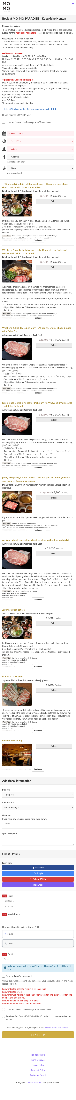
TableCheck (38, 885)
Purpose (6, 789)
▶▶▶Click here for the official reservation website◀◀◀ (30, 109)
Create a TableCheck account (17, 976)
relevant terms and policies (56, 1027)
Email (7, 954)
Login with (7, 863)
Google (38, 873)
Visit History (8, 802)
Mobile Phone (11, 914)
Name (7, 896)
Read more (38, 240)
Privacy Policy (38, 1065)
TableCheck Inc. (35, 1082)
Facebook (38, 867)
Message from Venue (11, 26)
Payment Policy (38, 1070)
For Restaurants (38, 1055)
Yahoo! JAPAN (38, 879)
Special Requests (9, 833)
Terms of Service (38, 1060)
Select (54, 201)
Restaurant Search (38, 1075)
